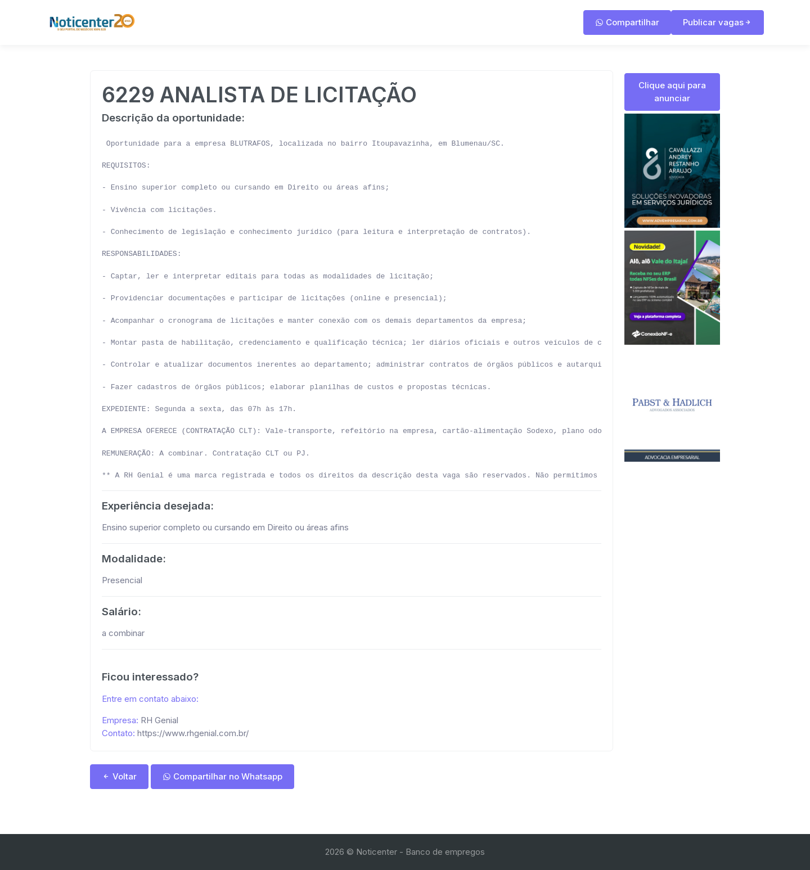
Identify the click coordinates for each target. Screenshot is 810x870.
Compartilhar (627, 22)
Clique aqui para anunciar (672, 91)
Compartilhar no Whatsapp (222, 776)
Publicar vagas (717, 22)
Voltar (119, 776)
